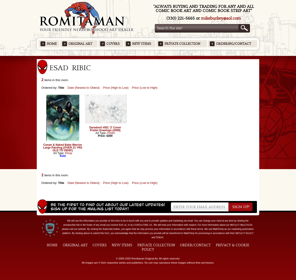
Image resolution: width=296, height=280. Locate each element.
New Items (141, 44)
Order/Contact (195, 245)
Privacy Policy (244, 233)
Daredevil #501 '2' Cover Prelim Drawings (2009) (105, 129)
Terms (159, 237)
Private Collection (182, 44)
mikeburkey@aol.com (221, 18)
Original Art (80, 44)
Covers (113, 44)
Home (52, 44)
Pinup (68, 153)
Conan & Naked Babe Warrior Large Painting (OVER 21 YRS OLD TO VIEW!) (62, 147)
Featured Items (148, 57)
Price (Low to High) (144, 87)
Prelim (111, 133)
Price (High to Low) (116, 87)
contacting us (142, 225)
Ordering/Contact (233, 44)
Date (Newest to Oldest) (84, 87)
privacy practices (241, 225)
